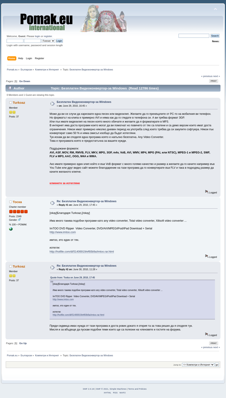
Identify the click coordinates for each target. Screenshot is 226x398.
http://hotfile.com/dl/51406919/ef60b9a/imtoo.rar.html (82, 251)
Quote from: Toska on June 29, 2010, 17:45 (72, 277)
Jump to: (177, 365)
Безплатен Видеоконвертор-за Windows (84, 102)
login (37, 36)
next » (216, 76)
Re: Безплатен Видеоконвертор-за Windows (87, 201)
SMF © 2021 (102, 389)
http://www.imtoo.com (63, 232)
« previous (207, 76)
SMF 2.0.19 (88, 389)
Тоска (17, 202)
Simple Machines (117, 389)
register (48, 36)
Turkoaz (19, 102)
